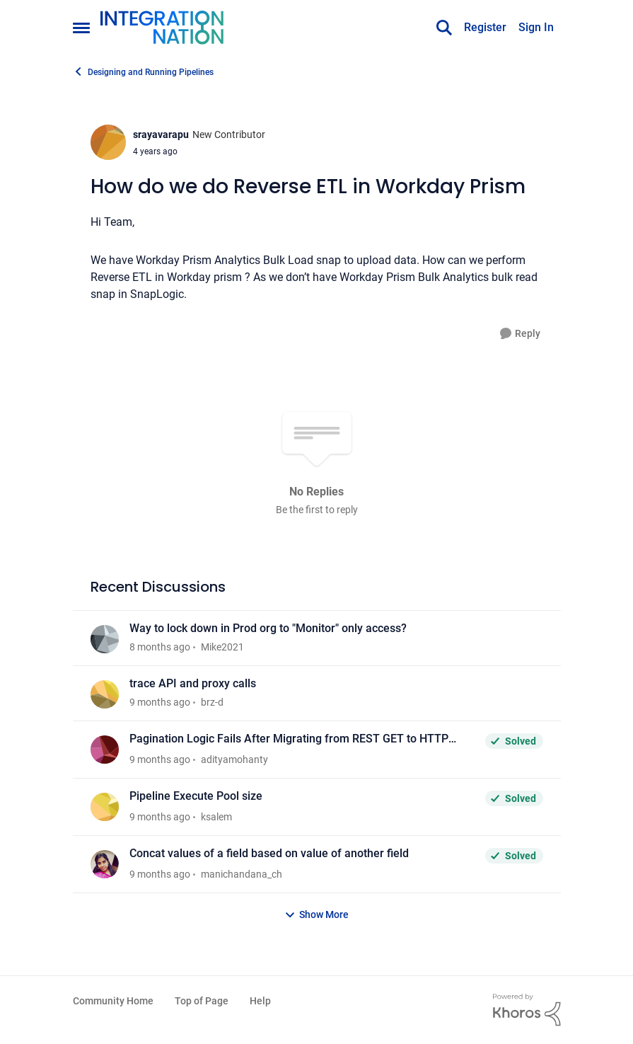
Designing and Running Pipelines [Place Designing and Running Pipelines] (143, 71)
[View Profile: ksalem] (105, 807)
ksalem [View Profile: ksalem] (216, 816)
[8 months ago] (159, 647)
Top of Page (201, 1000)
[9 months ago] (159, 702)
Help (260, 1000)
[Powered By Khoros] (527, 1010)
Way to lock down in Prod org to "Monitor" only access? (268, 628)
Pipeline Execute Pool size (195, 796)
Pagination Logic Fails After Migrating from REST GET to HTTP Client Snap (288, 739)
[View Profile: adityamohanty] (105, 749)
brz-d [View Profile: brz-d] (212, 702)
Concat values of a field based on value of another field (269, 853)
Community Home (113, 1000)
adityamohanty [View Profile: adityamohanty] (234, 759)
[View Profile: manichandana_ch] (105, 864)
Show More (316, 915)
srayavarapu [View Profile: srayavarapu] (161, 134)
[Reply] (520, 333)
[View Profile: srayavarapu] (108, 142)
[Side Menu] (81, 27)
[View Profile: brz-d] (105, 694)
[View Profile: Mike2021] (105, 639)
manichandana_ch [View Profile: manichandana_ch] (241, 874)
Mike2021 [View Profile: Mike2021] (222, 647)
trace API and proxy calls (192, 683)
